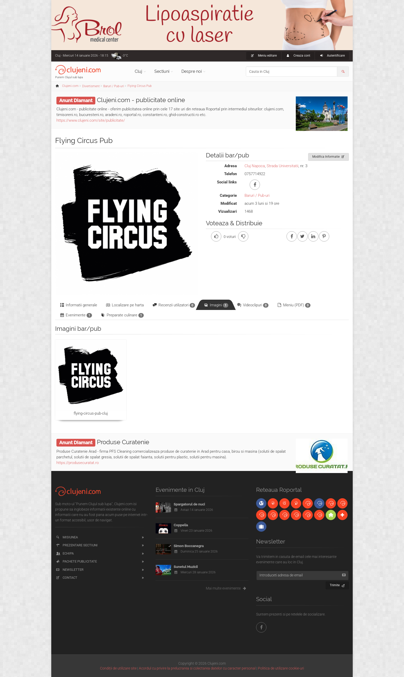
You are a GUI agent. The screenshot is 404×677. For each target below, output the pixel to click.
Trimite (337, 584)
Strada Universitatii (282, 166)
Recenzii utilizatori (173, 305)
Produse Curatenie (123, 442)
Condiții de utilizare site (118, 668)
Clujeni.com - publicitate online (141, 100)
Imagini (215, 305)
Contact (66, 578)
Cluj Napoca (255, 166)
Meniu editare (263, 55)
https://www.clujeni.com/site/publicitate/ (90, 120)
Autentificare (332, 55)
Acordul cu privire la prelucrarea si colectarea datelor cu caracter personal (197, 668)
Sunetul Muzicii (186, 567)
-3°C (125, 55)
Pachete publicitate (76, 561)
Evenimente (75, 315)
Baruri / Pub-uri (257, 195)
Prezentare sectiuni (76, 545)
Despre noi (191, 71)
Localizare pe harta (124, 305)
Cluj (138, 71)
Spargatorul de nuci (189, 504)
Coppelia (181, 525)
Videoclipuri (252, 305)
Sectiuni (161, 71)
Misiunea (66, 537)
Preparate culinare (122, 315)
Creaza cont (298, 55)
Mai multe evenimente (227, 588)
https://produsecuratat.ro (77, 462)
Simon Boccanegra (189, 546)
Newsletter (69, 570)
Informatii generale (78, 305)
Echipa (64, 553)
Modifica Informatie (328, 155)
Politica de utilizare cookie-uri (281, 668)
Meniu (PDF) (293, 305)
